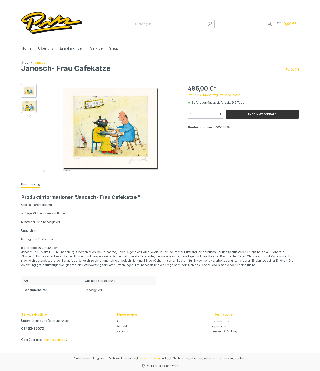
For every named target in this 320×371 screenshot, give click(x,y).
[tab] (30, 184)
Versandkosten (149, 358)
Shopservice (127, 314)
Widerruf (122, 331)
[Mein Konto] (269, 24)
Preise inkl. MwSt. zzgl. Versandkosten (214, 95)
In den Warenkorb (262, 114)
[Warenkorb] (286, 24)
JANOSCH (292, 69)
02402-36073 (32, 328)
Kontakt (122, 326)
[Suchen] (210, 24)
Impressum (219, 326)
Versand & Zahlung (224, 331)
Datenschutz (220, 321)
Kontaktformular (55, 339)
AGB (119, 321)
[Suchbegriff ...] (169, 24)
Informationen (223, 314)
